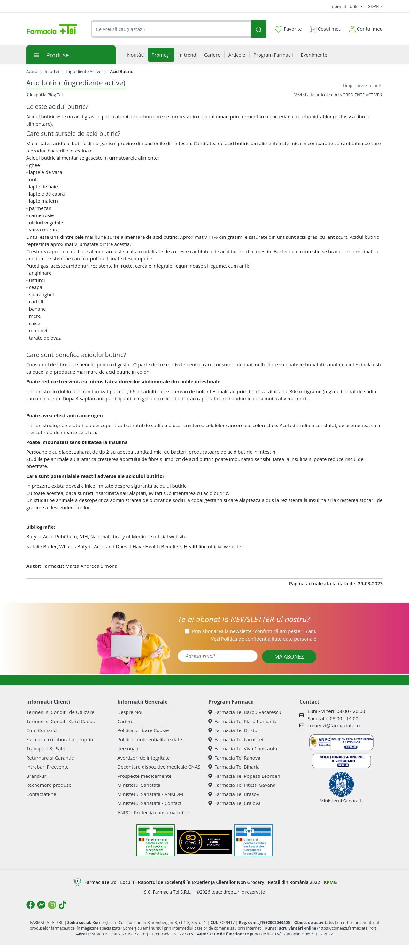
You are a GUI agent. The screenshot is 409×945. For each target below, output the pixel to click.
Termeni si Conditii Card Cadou (60, 721)
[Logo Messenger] (41, 905)
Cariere (125, 721)
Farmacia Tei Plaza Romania (242, 721)
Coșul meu (326, 28)
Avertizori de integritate (143, 757)
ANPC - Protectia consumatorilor (153, 812)
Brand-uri (36, 776)
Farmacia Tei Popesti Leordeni (245, 776)
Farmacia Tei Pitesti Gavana (241, 785)
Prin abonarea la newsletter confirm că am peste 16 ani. (254, 631)
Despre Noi (129, 712)
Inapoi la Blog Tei (44, 95)
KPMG (330, 882)
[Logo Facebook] (30, 905)
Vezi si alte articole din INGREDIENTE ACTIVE (338, 95)
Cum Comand (41, 730)
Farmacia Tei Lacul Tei (235, 739)
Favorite (288, 29)
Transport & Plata (45, 748)
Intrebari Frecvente (47, 766)
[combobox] (171, 29)
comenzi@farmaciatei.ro (334, 725)
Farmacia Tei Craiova (234, 803)
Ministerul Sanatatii (138, 785)
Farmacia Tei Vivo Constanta (242, 748)
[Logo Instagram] (52, 905)
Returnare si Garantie (50, 757)
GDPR (374, 6)
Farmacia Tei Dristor (233, 730)
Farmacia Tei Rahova (234, 757)
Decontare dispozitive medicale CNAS (158, 766)
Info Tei (52, 71)
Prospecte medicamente (144, 776)
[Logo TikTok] (62, 905)
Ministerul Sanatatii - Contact (149, 803)
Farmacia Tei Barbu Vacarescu (244, 712)
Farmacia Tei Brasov (233, 794)
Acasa (31, 71)
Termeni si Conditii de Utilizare (60, 712)
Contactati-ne (41, 794)
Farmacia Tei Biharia (233, 766)
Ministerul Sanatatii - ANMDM (150, 794)
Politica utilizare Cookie (143, 730)
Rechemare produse (48, 785)
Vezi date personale (263, 639)
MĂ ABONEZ (289, 656)
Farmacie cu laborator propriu (59, 739)
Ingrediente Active (83, 71)
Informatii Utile (344, 6)
